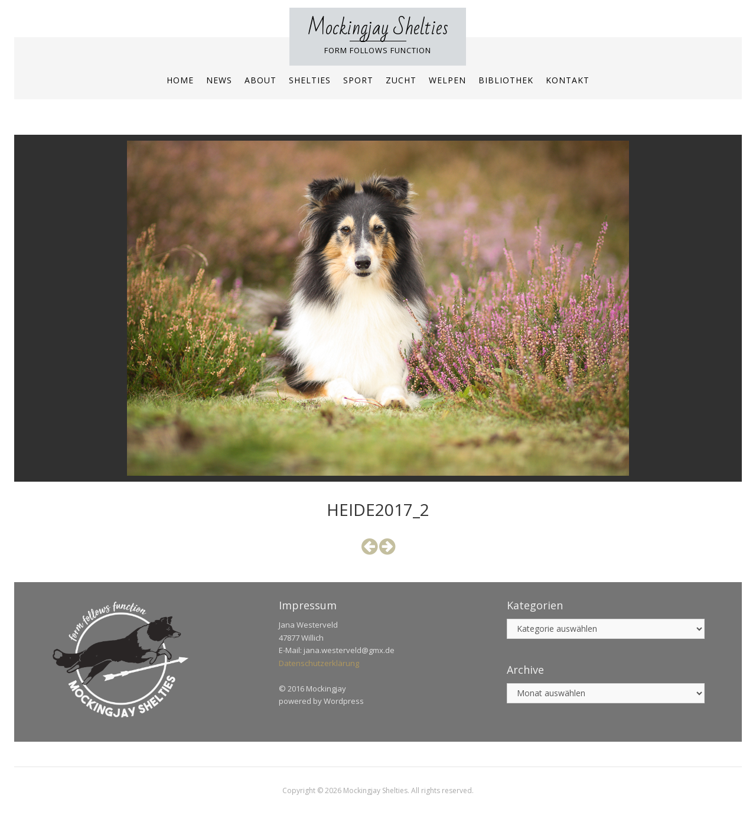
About (260, 80)
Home (180, 80)
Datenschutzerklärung (319, 663)
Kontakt (567, 80)
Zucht (401, 80)
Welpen (447, 80)
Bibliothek (505, 80)
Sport (358, 80)
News (219, 80)
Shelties (310, 80)
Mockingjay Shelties (377, 28)
